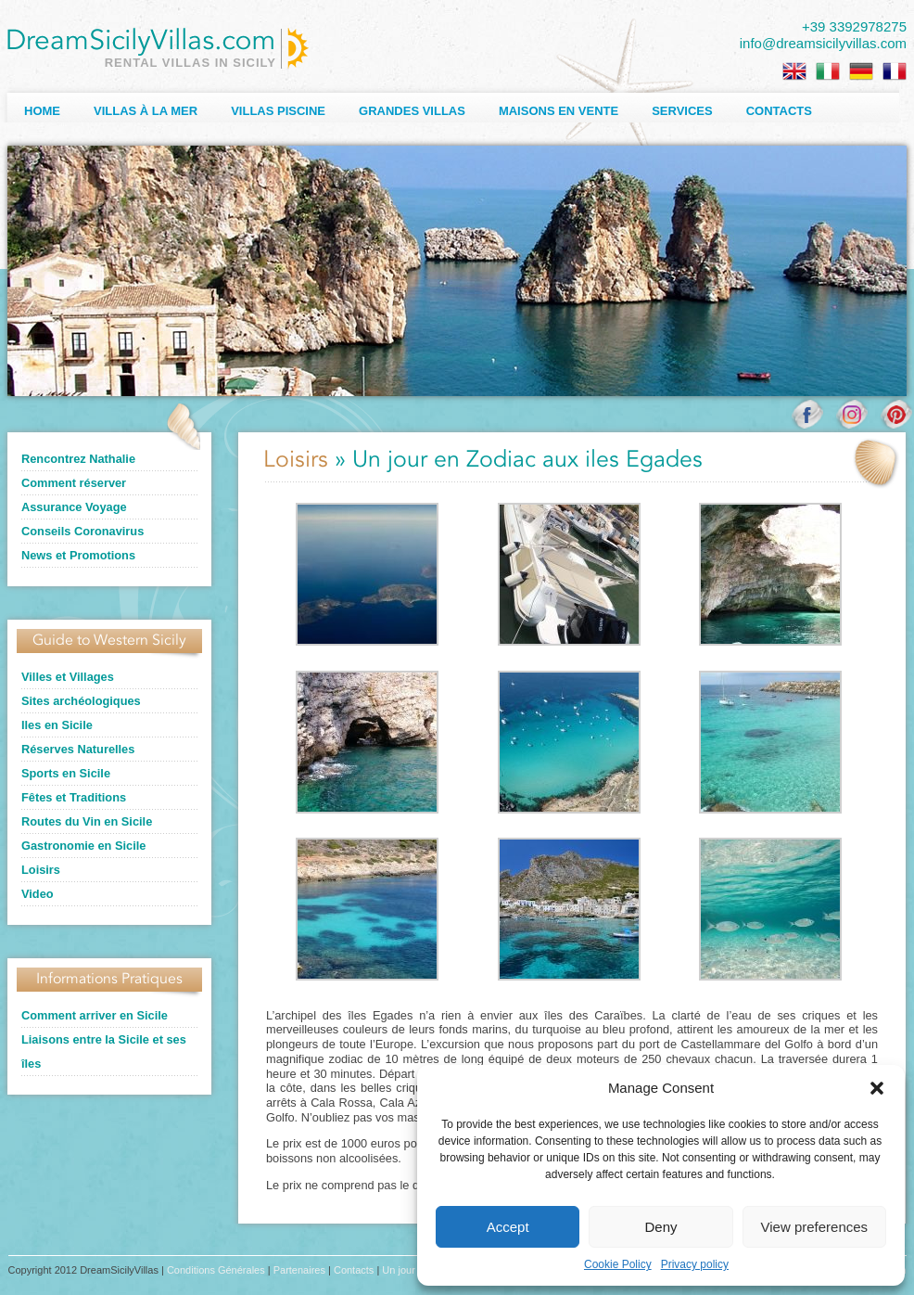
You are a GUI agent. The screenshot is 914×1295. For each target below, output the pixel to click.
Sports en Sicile (65, 773)
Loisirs (40, 870)
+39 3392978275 (854, 26)
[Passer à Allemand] (861, 71)
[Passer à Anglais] (794, 71)
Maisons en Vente (558, 111)
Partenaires (299, 1270)
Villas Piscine (278, 111)
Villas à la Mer (145, 111)
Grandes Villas (412, 111)
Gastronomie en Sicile (83, 846)
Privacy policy (695, 1264)
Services (682, 111)
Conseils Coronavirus (82, 531)
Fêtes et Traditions (73, 797)
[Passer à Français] (894, 71)
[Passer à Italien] (828, 71)
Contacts (779, 111)
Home (42, 111)
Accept (508, 1227)
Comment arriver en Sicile (94, 1015)
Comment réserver (73, 483)
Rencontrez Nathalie (78, 459)
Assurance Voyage (74, 507)
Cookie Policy (618, 1264)
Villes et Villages (67, 677)
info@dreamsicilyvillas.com (823, 43)
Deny (660, 1227)
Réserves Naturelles (77, 749)
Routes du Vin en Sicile (86, 821)
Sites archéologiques (81, 701)
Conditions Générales (216, 1270)
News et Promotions (78, 555)
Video (37, 894)
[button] (877, 1088)
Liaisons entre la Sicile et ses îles (103, 1051)
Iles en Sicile (57, 725)
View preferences (815, 1227)
